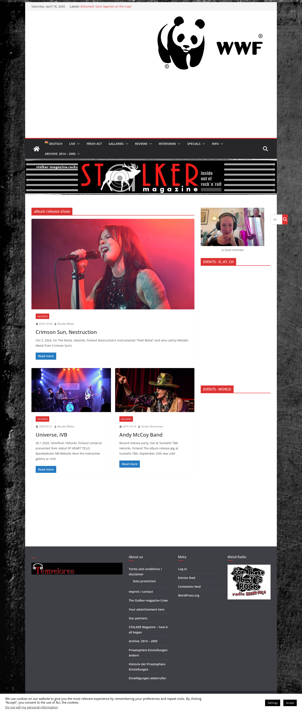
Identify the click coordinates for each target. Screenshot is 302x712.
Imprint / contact (141, 592)
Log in (182, 569)
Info (215, 144)
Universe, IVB (51, 434)
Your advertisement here (146, 609)
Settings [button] (273, 703)
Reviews (141, 144)
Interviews (167, 144)
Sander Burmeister (152, 426)
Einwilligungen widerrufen (147, 678)
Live (72, 144)
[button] (77, 144)
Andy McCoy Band (141, 434)
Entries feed (186, 578)
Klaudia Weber (65, 324)
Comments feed (189, 587)
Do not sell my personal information (31, 707)
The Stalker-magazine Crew (148, 600)
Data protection (144, 581)
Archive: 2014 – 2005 (60, 154)
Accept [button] (290, 703)
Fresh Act (94, 144)
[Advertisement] (151, 106)
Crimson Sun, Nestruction (66, 331)
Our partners (138, 618)
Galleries (116, 144)
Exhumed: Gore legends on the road (106, 6)
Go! (285, 219)
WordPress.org (188, 595)
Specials (193, 144)
